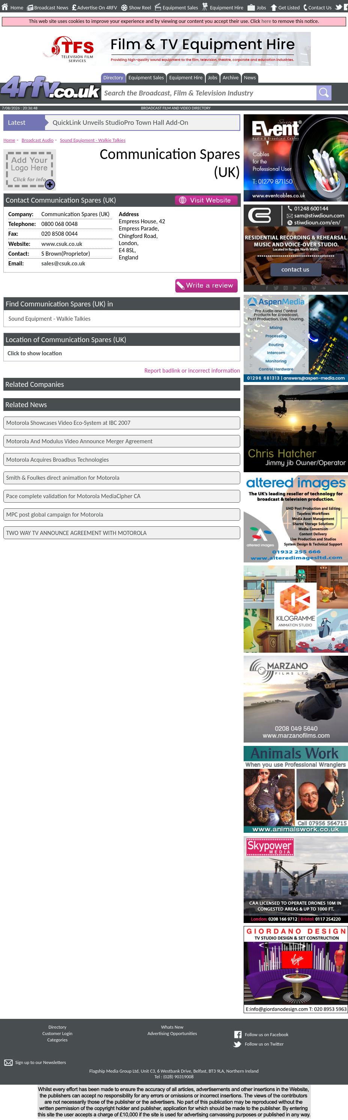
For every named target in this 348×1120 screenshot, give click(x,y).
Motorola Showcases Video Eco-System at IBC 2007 (68, 422)
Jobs (261, 8)
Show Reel (140, 8)
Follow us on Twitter (264, 1044)
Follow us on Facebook (266, 1034)
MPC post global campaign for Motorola (54, 514)
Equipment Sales (180, 8)
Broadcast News (51, 8)
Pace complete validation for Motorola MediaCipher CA (73, 496)
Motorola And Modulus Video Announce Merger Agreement (79, 441)
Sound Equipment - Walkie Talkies (93, 140)
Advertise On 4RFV (97, 8)
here (266, 21)
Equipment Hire (226, 8)
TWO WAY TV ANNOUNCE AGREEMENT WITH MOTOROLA (76, 533)
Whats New (172, 1027)
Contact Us (320, 8)
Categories (57, 1040)
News (250, 77)
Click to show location (35, 353)
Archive (230, 77)
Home (17, 8)
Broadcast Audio (38, 140)
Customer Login (57, 1033)
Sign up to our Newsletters (40, 1062)
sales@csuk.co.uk (63, 263)
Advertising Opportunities (172, 1033)
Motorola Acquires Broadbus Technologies (57, 459)
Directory (113, 77)
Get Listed (289, 8)
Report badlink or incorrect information (192, 370)
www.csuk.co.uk (61, 243)
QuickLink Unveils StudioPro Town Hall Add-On (120, 122)
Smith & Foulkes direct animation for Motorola (63, 477)
